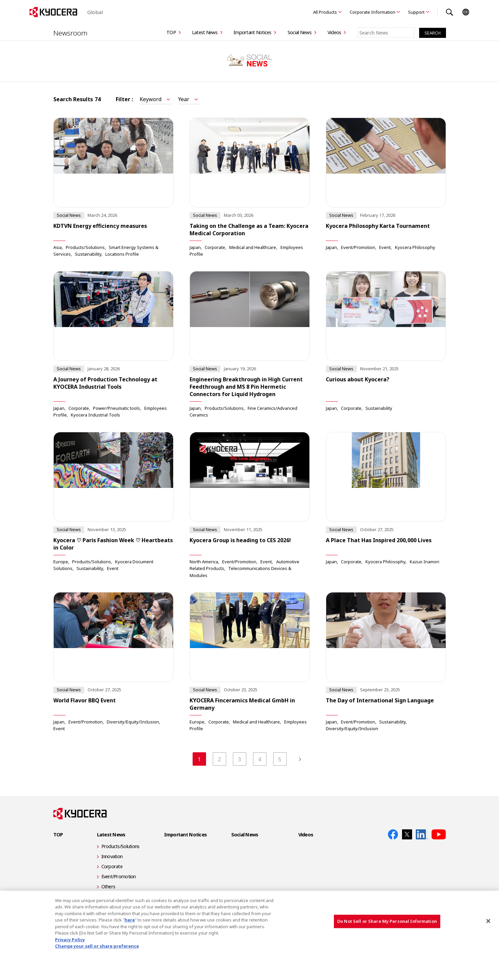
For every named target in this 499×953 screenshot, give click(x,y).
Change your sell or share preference (97, 946)
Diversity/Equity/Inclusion (133, 721)
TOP (171, 32)
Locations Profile (122, 254)
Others (108, 886)
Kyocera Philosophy (415, 247)
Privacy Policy (70, 940)
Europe (60, 561)
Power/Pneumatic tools (116, 408)
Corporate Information (372, 12)
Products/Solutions (85, 247)
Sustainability (88, 254)
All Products (325, 12)
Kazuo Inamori (424, 561)
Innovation (112, 856)
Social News (299, 32)
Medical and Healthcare (252, 247)
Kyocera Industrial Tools (95, 415)
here (129, 920)
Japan (195, 247)
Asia (57, 247)
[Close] (488, 920)
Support (416, 12)
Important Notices (252, 32)
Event (385, 247)
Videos (334, 32)
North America (204, 561)
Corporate (215, 247)
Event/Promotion (358, 247)
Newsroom (70, 32)
